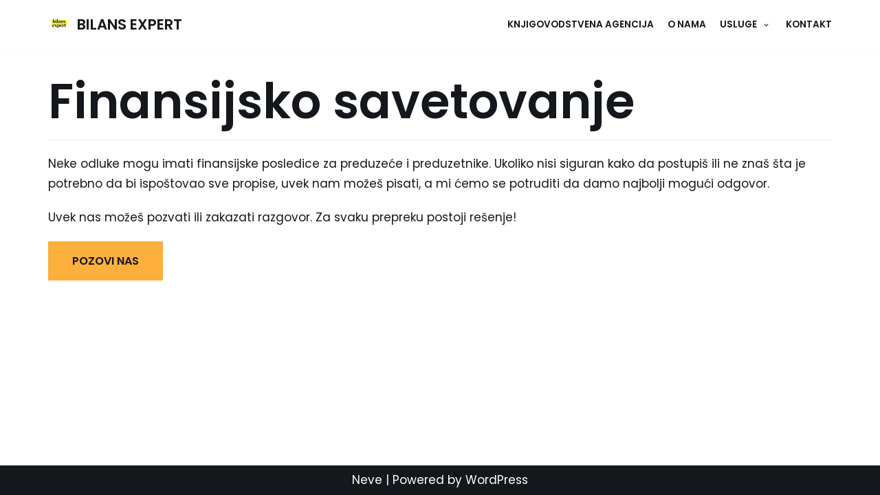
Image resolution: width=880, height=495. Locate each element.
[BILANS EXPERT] (115, 24)
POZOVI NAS (105, 261)
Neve (367, 480)
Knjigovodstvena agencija (580, 24)
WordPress (496, 480)
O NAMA (687, 24)
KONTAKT (809, 24)
